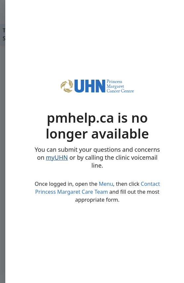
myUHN (57, 157)
